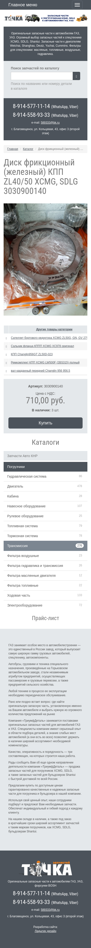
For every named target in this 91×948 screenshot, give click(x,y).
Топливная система (22, 526)
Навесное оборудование (26, 506)
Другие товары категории (54, 329)
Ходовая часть (18, 595)
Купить (45, 423)
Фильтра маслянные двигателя (31, 576)
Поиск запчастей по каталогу (35, 68)
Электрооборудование (24, 605)
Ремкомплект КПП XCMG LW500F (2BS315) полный (45, 362)
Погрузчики (16, 467)
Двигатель (15, 486)
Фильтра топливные (22, 585)
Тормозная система (22, 536)
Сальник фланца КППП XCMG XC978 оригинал (42, 346)
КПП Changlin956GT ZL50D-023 (31, 354)
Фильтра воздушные (23, 556)
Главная (12, 149)
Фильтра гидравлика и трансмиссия (35, 566)
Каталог (28, 149)
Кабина (13, 496)
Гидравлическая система (26, 476)
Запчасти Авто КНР (22, 456)
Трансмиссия (17, 546)
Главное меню (22, 4)
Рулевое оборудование (25, 516)
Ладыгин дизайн (45, 931)
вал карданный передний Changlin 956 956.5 (40, 370)
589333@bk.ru (50, 122)
